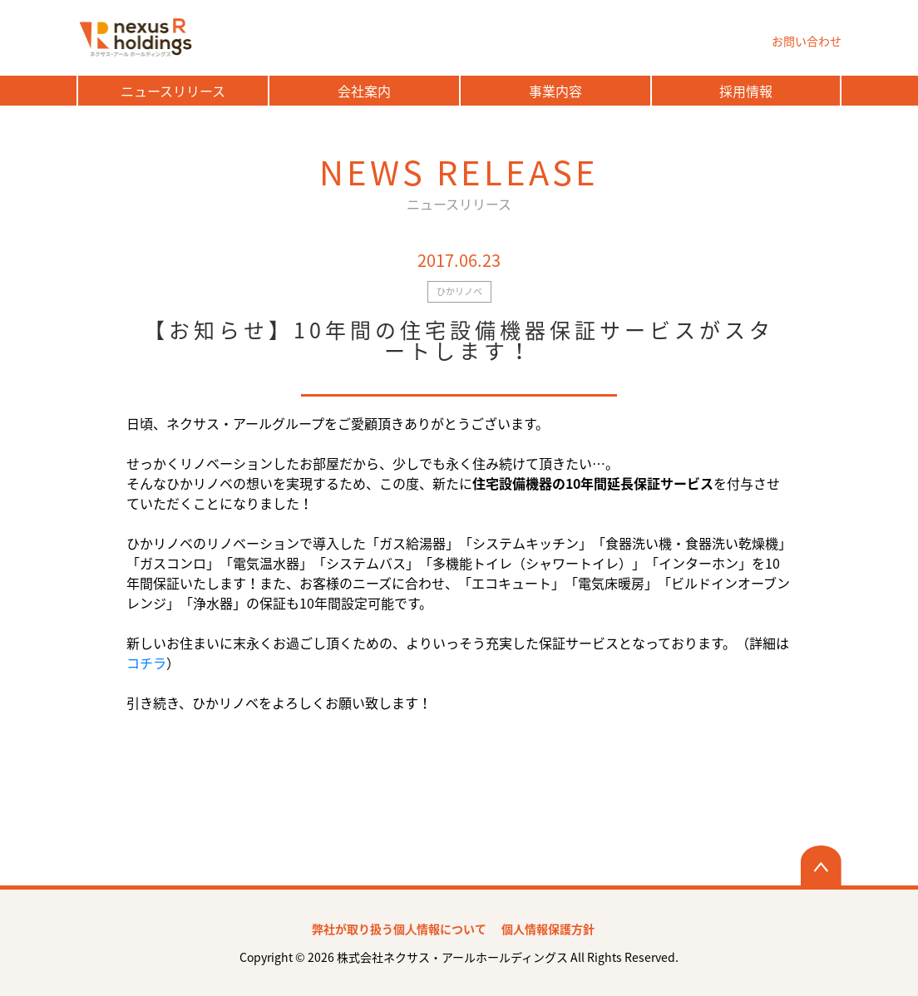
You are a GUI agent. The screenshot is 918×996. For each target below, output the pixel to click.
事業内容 (555, 91)
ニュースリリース (173, 91)
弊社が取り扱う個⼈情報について (399, 928)
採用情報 (745, 91)
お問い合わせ (807, 40)
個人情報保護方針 (548, 928)
